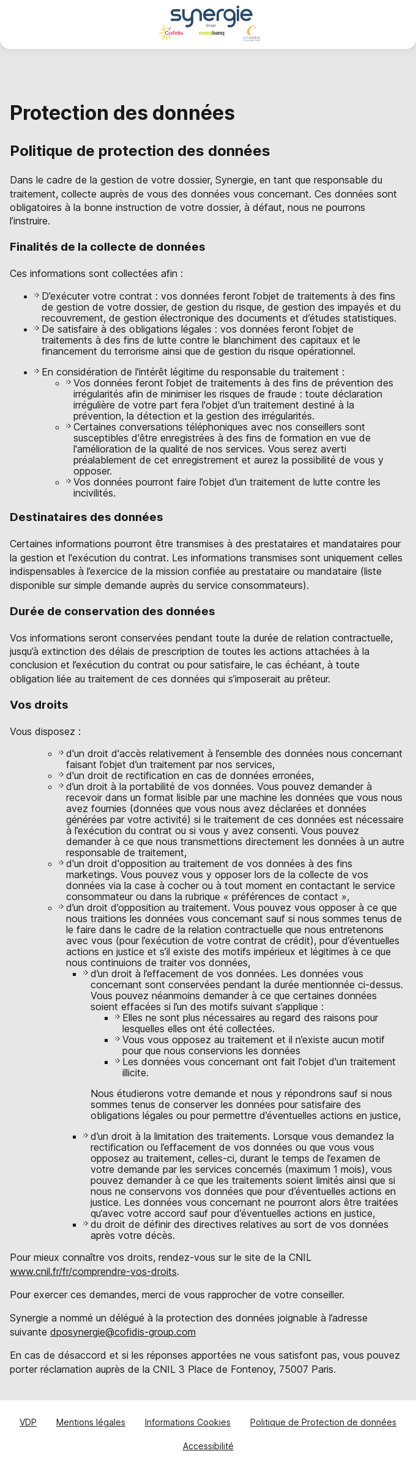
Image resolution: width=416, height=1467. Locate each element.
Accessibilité (208, 1446)
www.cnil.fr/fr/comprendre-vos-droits (93, 1271)
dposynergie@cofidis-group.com (123, 1332)
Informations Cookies (188, 1422)
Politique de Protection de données (323, 1422)
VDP (28, 1422)
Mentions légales (90, 1422)
